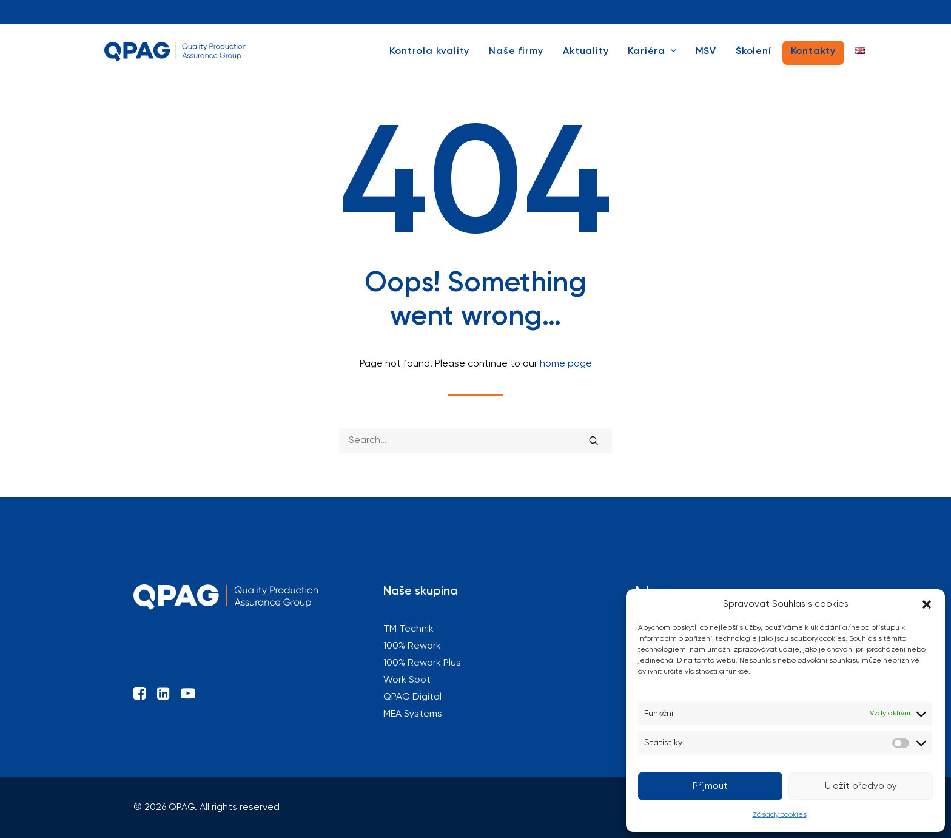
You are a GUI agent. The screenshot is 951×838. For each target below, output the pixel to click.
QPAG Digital (736, 12)
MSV (706, 59)
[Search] (475, 440)
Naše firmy (516, 59)
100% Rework (345, 12)
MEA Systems (851, 12)
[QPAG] (179, 59)
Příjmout (710, 786)
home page (566, 364)
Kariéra (652, 59)
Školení (753, 59)
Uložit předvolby (861, 786)
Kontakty (813, 59)
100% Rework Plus (482, 12)
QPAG (103, 12)
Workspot (615, 12)
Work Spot (407, 680)
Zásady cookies (780, 815)
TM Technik (220, 12)
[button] (927, 604)
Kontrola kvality (429, 59)
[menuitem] (103, 12)
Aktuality (585, 59)
